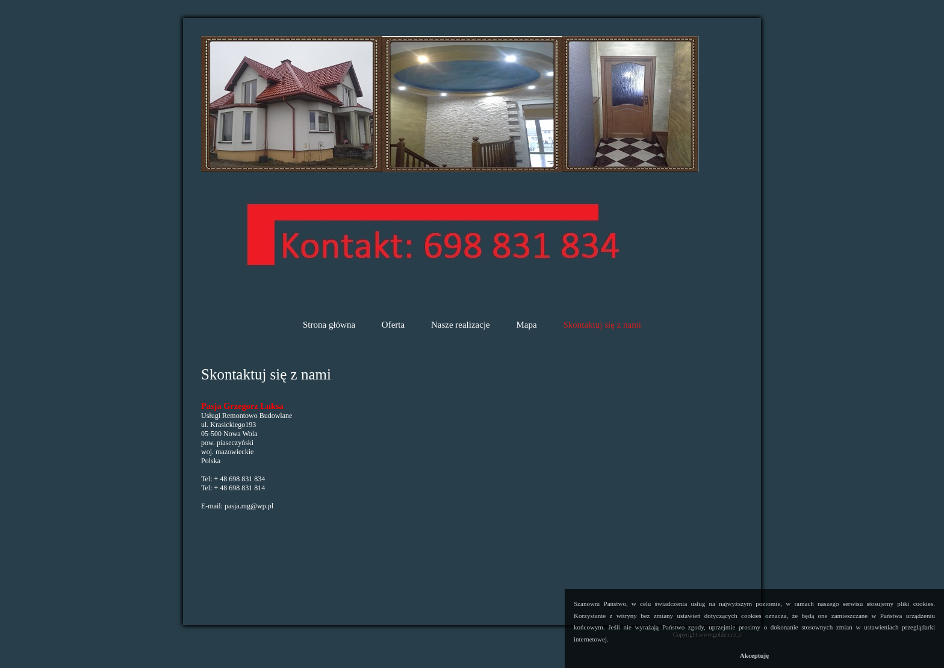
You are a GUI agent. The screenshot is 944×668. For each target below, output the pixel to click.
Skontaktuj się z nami (602, 324)
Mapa (527, 324)
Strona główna (329, 324)
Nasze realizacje (460, 324)
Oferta (393, 324)
